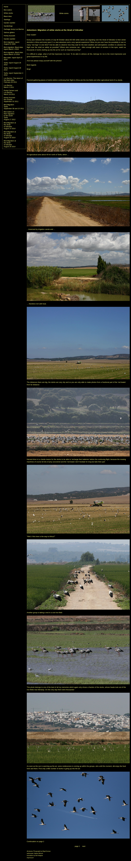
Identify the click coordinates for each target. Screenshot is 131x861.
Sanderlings (8, 26)
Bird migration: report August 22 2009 (11, 43)
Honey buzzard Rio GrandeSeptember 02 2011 (11, 99)
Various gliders (9, 32)
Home (6, 7)
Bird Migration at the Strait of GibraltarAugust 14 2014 (10, 125)
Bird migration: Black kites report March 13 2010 (13, 53)
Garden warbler (9, 23)
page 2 (41, 841)
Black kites (8, 16)
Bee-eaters (8, 10)
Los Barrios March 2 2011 (9, 86)
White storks (8, 13)
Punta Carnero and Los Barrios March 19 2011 (11, 92)
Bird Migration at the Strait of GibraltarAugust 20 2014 (10, 135)
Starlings (7, 20)
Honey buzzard (9, 36)
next (83, 846)
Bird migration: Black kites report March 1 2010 (13, 48)
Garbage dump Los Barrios (14, 29)
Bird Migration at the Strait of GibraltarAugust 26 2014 (10, 144)
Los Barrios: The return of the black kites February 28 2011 (13, 80)
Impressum (30, 857)
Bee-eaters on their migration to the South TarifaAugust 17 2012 (9, 115)
